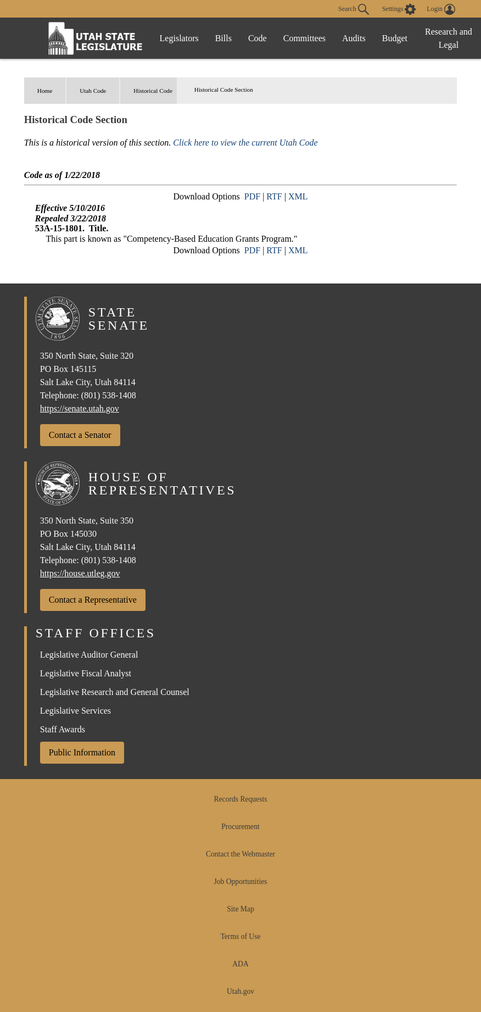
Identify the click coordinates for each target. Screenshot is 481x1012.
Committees (304, 38)
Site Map (240, 909)
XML (298, 196)
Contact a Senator (80, 435)
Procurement (240, 826)
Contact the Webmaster (240, 854)
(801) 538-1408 (108, 395)
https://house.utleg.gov (80, 573)
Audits (354, 38)
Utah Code (93, 90)
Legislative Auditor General (89, 654)
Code (257, 38)
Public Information (82, 752)
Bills (223, 38)
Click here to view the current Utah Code (245, 142)
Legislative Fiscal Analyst (85, 673)
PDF (252, 196)
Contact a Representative (93, 599)
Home (44, 90)
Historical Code (152, 90)
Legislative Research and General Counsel (114, 692)
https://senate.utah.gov (79, 408)
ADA (240, 964)
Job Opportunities (240, 881)
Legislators (179, 38)
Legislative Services (75, 710)
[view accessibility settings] (399, 9)
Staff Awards (62, 729)
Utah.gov (240, 991)
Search (353, 9)
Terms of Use (240, 936)
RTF (274, 196)
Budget (394, 38)
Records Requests (240, 799)
